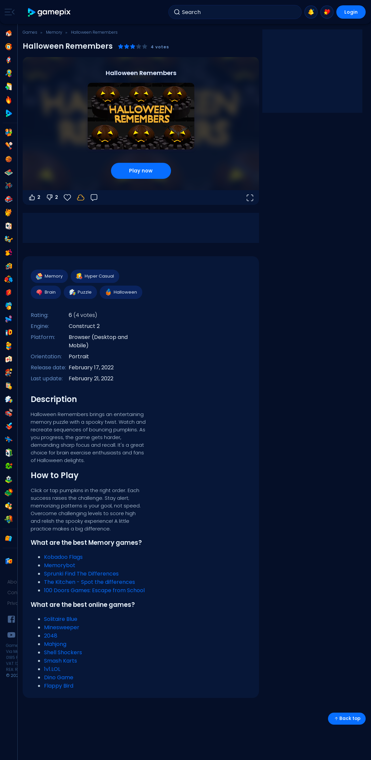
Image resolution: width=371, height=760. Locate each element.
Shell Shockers (63, 652)
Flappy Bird (58, 686)
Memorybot (59, 565)
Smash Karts (60, 661)
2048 (50, 636)
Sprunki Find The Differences (81, 574)
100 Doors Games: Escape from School (94, 590)
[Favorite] (67, 198)
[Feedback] (94, 198)
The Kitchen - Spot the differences (89, 582)
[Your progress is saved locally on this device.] (81, 198)
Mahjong (55, 644)
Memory (54, 32)
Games (30, 32)
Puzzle (80, 292)
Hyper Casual (94, 276)
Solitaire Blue (60, 619)
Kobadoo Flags (63, 557)
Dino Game (58, 677)
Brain (45, 292)
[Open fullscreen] (250, 198)
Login (351, 12)
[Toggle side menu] (8, 12)
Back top (346, 718)
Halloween (120, 292)
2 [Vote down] (52, 198)
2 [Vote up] (34, 198)
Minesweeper (61, 627)
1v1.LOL (52, 669)
